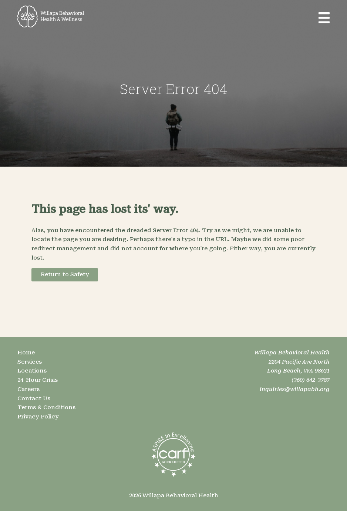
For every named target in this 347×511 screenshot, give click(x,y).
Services (29, 361)
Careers (28, 389)
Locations (32, 370)
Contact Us (33, 398)
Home (26, 352)
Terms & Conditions (46, 407)
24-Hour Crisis (37, 380)
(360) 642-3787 (311, 380)
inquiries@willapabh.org (295, 389)
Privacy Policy (38, 416)
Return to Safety (65, 274)
